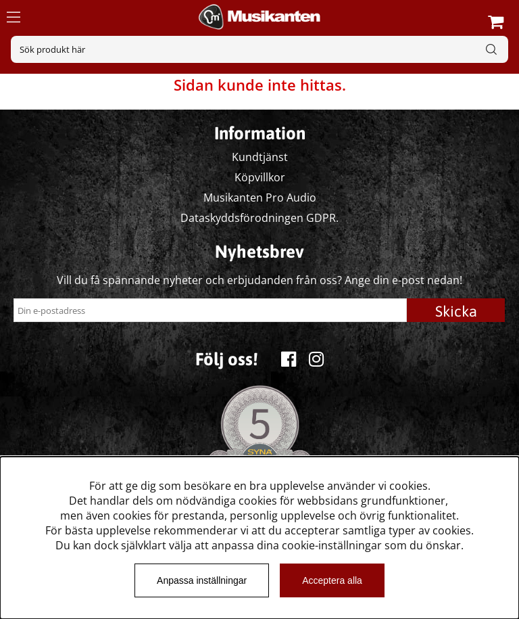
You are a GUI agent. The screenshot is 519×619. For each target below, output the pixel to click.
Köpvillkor (259, 177)
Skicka (456, 311)
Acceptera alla (332, 580)
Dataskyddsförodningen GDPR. (259, 217)
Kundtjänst (260, 157)
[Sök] (259, 49)
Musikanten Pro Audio (259, 197)
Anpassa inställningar (202, 580)
